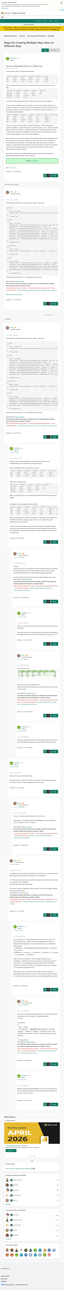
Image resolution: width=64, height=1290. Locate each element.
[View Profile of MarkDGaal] (13, 58)
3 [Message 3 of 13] (14, 911)
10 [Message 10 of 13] (18, 597)
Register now (55, 29)
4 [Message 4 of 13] (18, 985)
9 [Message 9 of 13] (14, 538)
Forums (22, 36)
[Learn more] (11, 1150)
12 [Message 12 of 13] (22, 711)
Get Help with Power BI (36, 36)
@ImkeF (15, 939)
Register (39, 21)
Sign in (45, 21)
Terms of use (4, 1278)
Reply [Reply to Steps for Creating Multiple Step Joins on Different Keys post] (54, 175)
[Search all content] (42, 24)
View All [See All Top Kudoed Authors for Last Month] (8, 1239)
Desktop (51, 36)
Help (50, 21)
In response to (14, 452)
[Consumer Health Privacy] (22, 1284)
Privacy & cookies (5, 1276)
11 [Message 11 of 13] (22, 640)
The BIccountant (19, 281)
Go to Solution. (34, 161)
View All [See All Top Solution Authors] (8, 1204)
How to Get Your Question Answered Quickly (18, 1168)
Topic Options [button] (54, 50)
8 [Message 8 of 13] (18, 845)
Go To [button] (55, 21)
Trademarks (4, 1281)
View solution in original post (14, 294)
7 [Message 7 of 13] (14, 787)
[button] (45, 50)
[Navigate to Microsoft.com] (5, 13)
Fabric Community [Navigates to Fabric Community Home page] (18, 13)
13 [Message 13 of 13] (22, 747)
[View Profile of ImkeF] (11, 192)
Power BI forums (10, 36)
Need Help (13, 167)
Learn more (5, 8)
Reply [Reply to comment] (54, 303)
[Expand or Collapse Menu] (2, 17)
